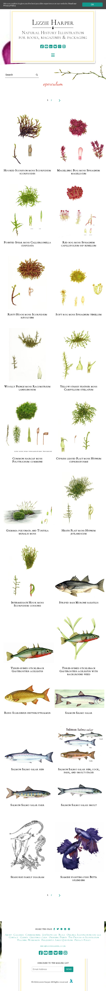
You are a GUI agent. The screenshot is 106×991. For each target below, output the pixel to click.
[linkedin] (50, 46)
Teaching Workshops (28, 940)
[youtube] (46, 46)
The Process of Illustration (83, 937)
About (8, 934)
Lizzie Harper (53, 22)
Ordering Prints (58, 937)
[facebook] (42, 46)
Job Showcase (50, 934)
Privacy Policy (83, 940)
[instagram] (64, 46)
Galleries (18, 934)
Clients (24, 937)
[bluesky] (55, 46)
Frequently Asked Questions (57, 940)
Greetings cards (38, 937)
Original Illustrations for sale (84, 934)
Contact (13, 937)
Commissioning (33, 934)
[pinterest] (59, 46)
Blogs (62, 934)
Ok (92, 4)
